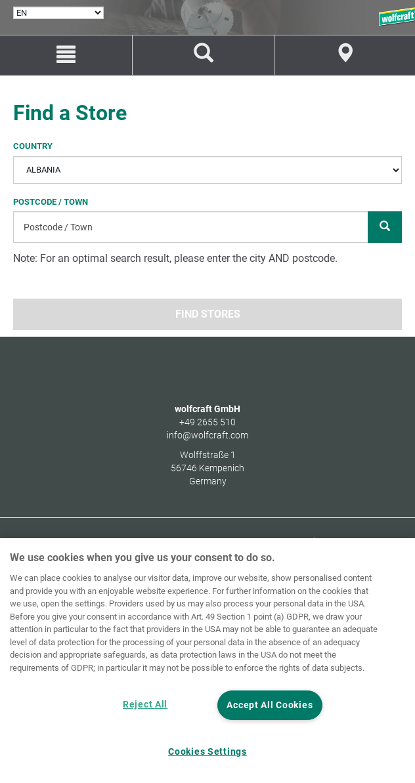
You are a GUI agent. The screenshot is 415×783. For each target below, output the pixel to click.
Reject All (145, 704)
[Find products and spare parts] (203, 55)
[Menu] (66, 55)
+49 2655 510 (207, 422)
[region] (207, 660)
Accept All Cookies (270, 705)
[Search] (385, 227)
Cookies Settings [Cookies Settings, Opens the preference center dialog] (207, 751)
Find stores (207, 314)
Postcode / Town (50, 202)
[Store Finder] (344, 55)
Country (33, 145)
